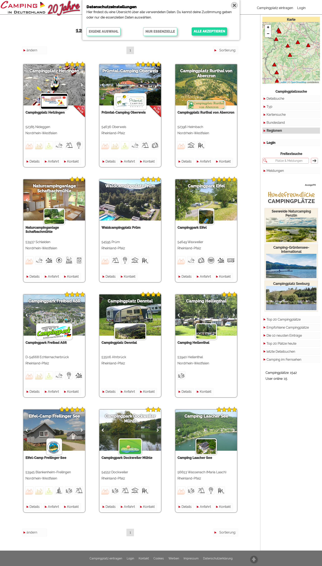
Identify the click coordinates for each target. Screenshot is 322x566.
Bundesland (276, 123)
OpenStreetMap (299, 82)
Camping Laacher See (206, 416)
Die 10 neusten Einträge (284, 335)
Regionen (274, 131)
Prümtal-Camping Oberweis (130, 70)
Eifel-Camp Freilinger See (54, 416)
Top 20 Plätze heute (281, 343)
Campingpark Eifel (206, 186)
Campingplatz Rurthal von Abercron (206, 73)
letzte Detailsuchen (281, 351)
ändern (31, 50)
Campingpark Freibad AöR (54, 301)
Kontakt (73, 161)
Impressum (191, 558)
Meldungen (275, 171)
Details (35, 161)
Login (301, 8)
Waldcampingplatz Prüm (130, 186)
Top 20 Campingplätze (284, 319)
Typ (269, 107)
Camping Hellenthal (206, 301)
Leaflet (283, 82)
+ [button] (268, 28)
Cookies (158, 558)
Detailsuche (275, 98)
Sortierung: (227, 50)
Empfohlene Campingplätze (288, 327)
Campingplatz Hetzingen (54, 70)
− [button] (268, 34)
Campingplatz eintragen (275, 8)
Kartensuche (276, 115)
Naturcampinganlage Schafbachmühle (54, 188)
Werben (173, 558)
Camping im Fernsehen (284, 360)
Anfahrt (53, 161)
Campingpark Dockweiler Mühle (130, 419)
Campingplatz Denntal (130, 301)
